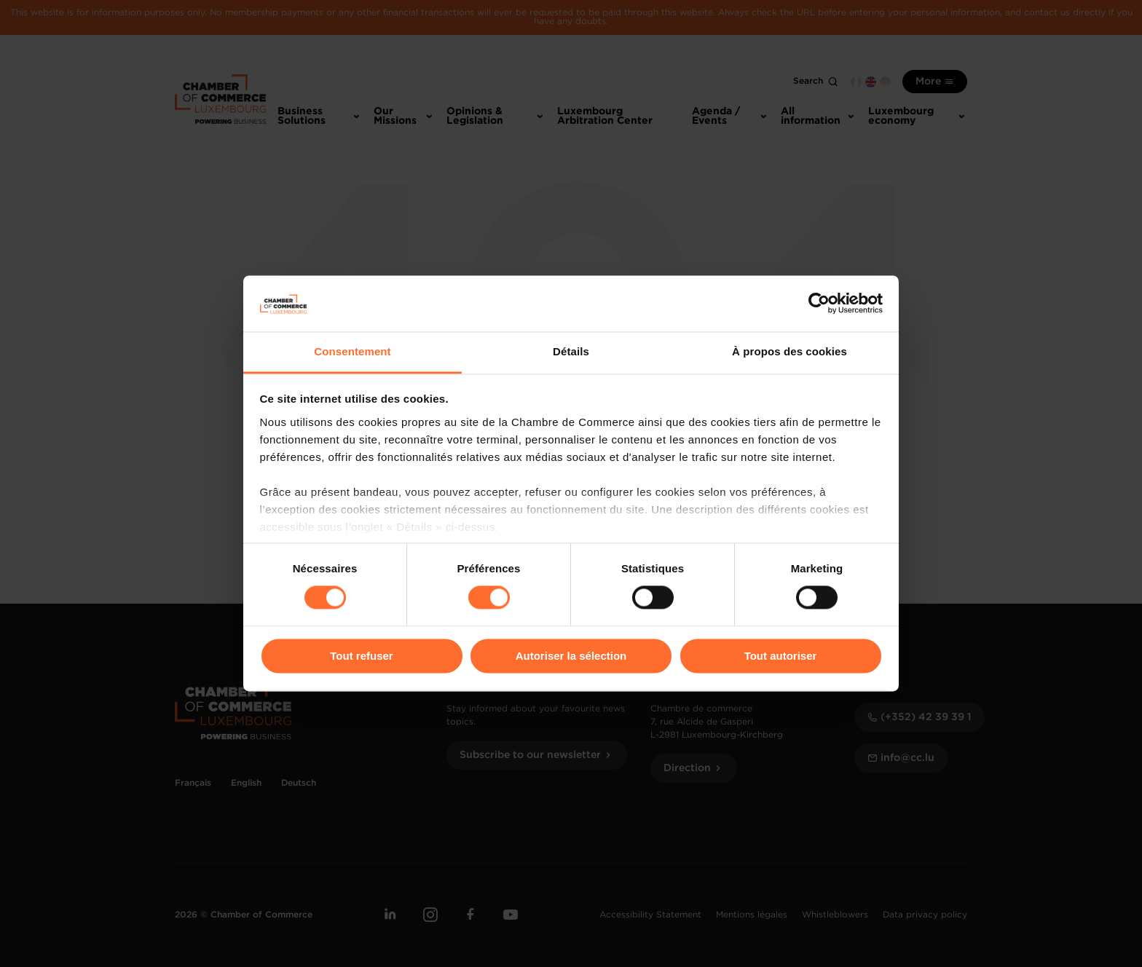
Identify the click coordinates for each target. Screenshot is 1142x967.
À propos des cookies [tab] (789, 351)
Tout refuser (361, 656)
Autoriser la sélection (571, 656)
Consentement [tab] (352, 351)
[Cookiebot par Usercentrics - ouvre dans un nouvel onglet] (819, 304)
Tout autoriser (780, 656)
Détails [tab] (571, 351)
